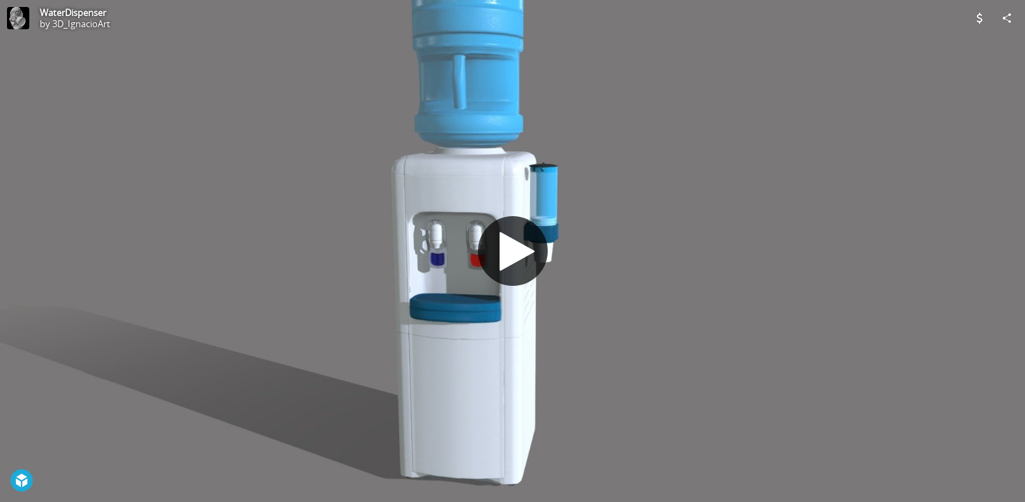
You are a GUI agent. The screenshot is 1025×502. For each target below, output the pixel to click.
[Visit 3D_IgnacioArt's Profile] (18, 18)
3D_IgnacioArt (81, 23)
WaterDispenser (73, 12)
